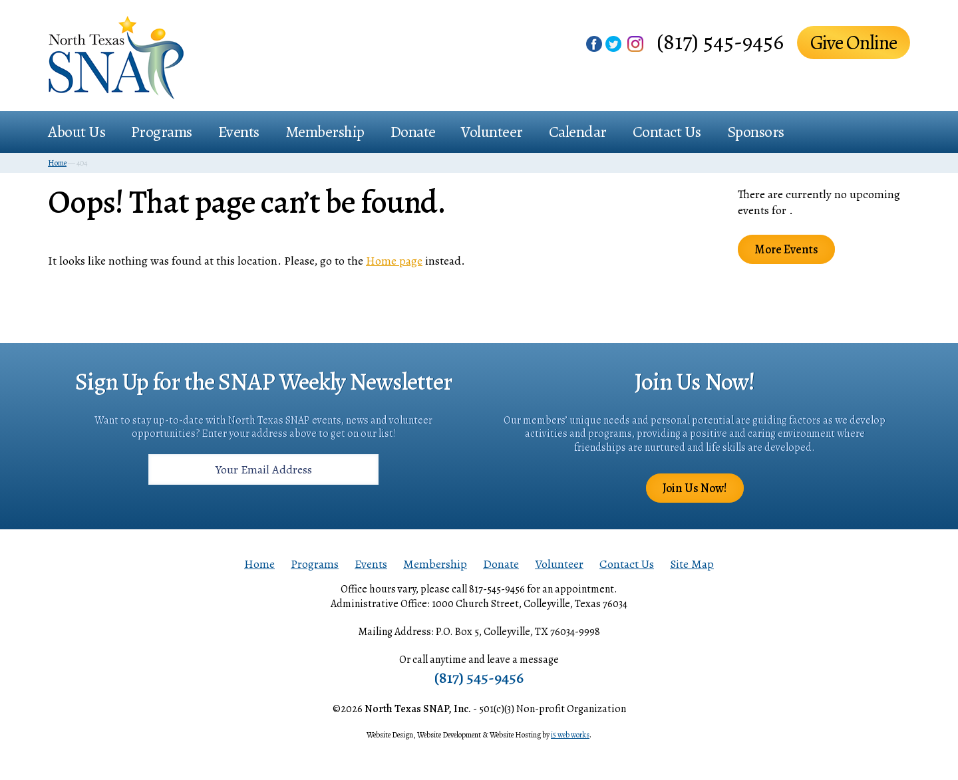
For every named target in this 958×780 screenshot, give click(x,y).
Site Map (692, 564)
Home (259, 564)
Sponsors (755, 131)
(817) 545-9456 (720, 41)
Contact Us (667, 131)
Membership (325, 131)
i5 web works (570, 734)
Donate (413, 131)
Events (238, 131)
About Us (76, 131)
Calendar (578, 131)
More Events (786, 249)
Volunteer (492, 131)
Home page (394, 261)
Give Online (853, 42)
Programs (161, 131)
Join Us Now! (695, 488)
